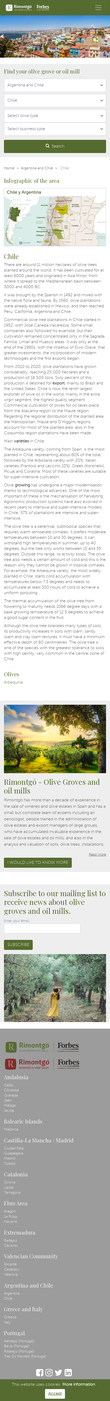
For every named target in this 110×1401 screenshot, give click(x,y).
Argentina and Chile (37, 168)
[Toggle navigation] (98, 7)
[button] (2, 36)
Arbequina (13, 682)
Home (9, 168)
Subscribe (18, 945)
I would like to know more (37, 863)
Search (55, 146)
